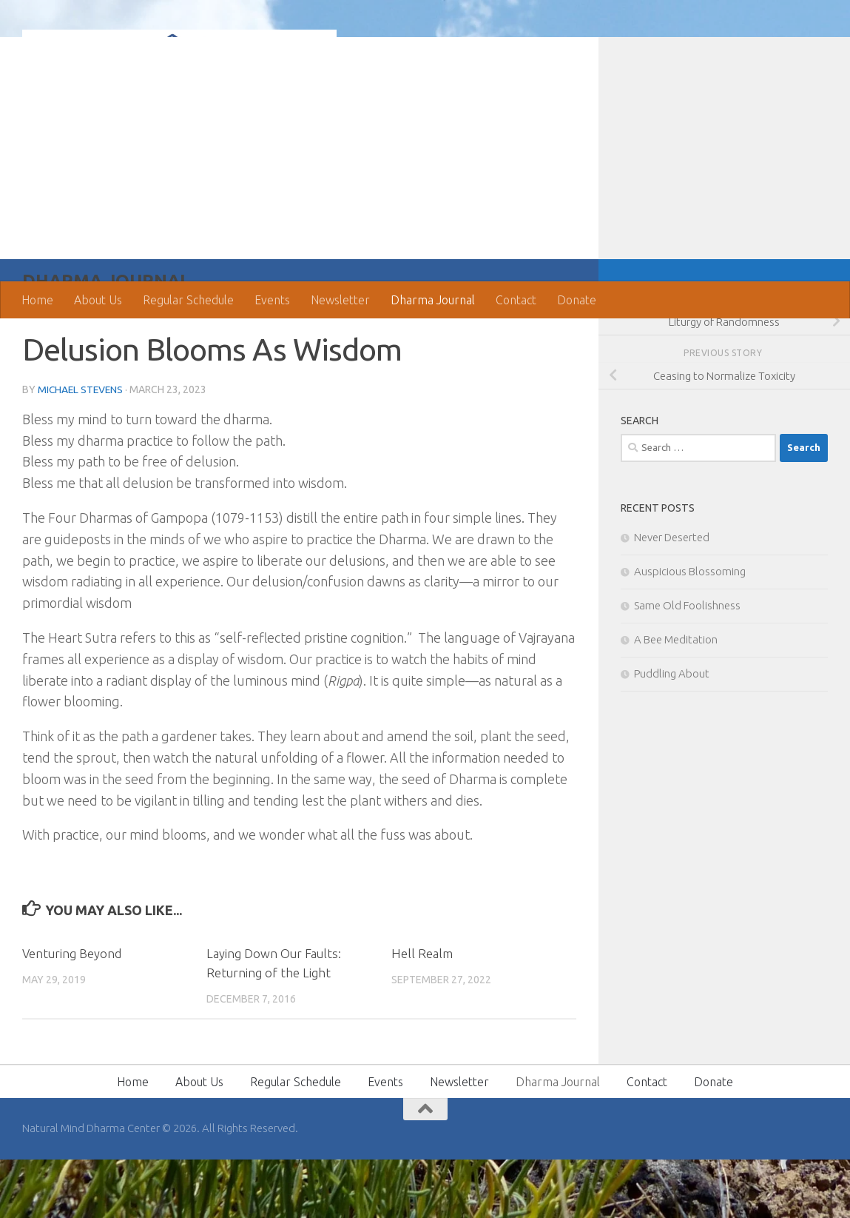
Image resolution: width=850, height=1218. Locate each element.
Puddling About (671, 732)
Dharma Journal (433, 300)
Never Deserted (671, 596)
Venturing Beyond (72, 1012)
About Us (98, 300)
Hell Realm (422, 1012)
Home (37, 300)
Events (272, 300)
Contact (516, 300)
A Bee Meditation (676, 698)
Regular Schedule (188, 300)
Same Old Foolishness (687, 664)
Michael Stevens (82, 449)
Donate (576, 300)
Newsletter (340, 300)
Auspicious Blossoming (690, 630)
